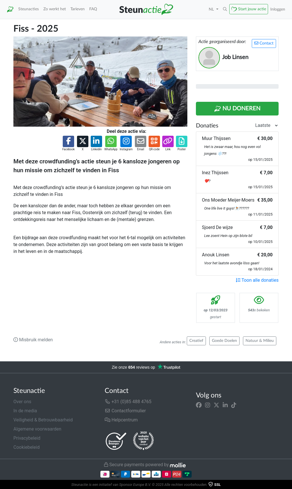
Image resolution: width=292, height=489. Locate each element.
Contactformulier (125, 410)
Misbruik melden (33, 339)
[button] (225, 9)
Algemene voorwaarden (37, 429)
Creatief (196, 341)
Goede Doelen (224, 341)
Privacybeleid (26, 438)
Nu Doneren (237, 108)
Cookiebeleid (26, 447)
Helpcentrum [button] (121, 420)
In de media (25, 410)
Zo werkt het (54, 9)
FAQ (93, 9)
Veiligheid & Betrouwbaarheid (43, 420)
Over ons (22, 401)
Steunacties (28, 9)
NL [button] (212, 9)
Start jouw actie (252, 9)
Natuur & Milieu (260, 341)
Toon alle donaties (257, 280)
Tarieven (77, 9)
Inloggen (277, 9)
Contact (263, 43)
